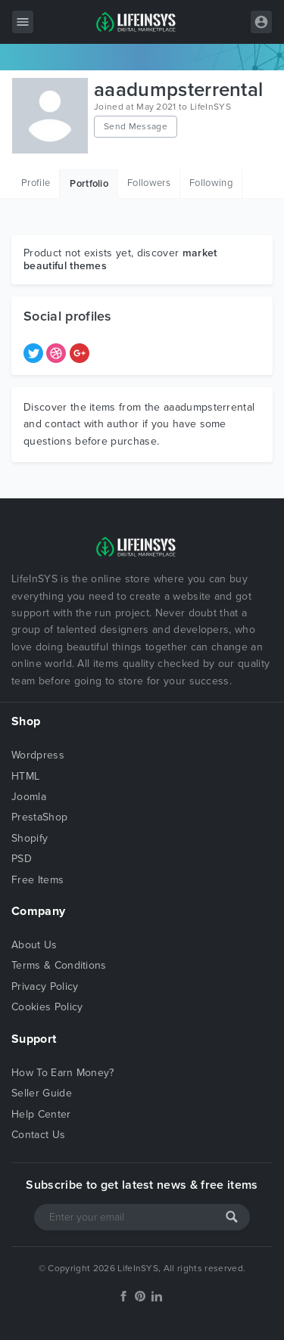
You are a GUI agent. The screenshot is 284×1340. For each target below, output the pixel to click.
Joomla (28, 796)
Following (211, 183)
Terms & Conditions (59, 965)
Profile (35, 183)
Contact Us (38, 1134)
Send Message (135, 126)
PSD (21, 858)
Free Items (37, 879)
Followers (148, 183)
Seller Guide (41, 1093)
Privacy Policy (44, 986)
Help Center (41, 1114)
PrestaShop (39, 817)
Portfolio (89, 184)
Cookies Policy (47, 1006)
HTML (25, 776)
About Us (34, 944)
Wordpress (37, 755)
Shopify (29, 838)
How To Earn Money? (62, 1072)
